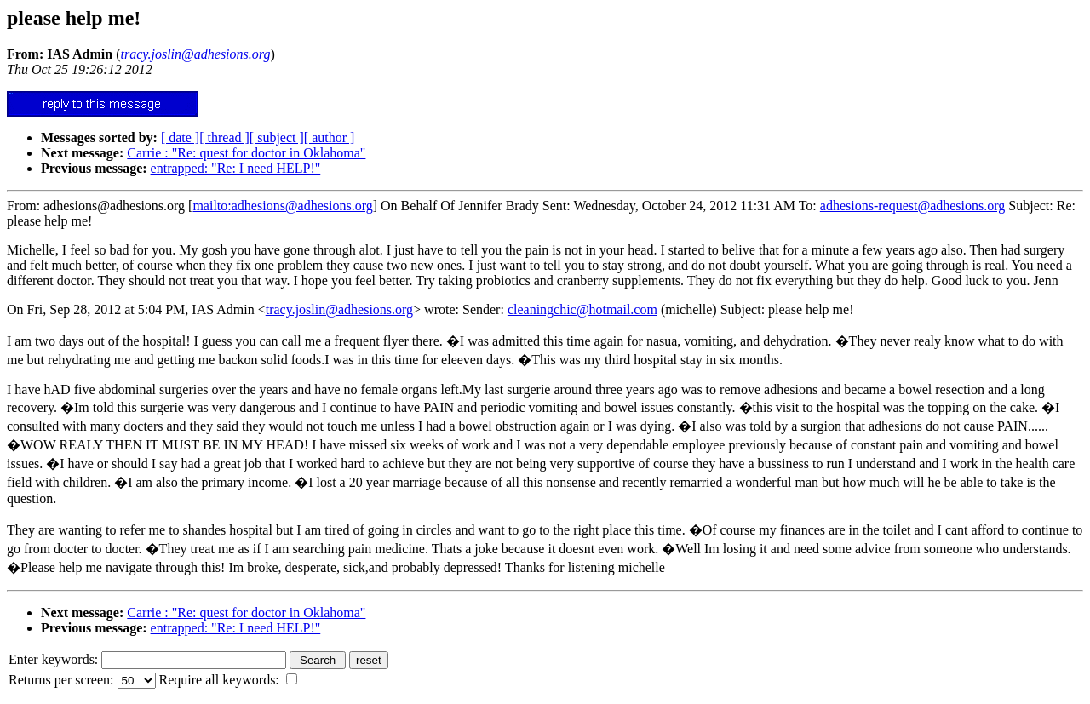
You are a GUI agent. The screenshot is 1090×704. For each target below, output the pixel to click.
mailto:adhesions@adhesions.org (282, 205)
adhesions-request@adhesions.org (913, 205)
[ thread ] (224, 137)
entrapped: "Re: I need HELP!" (236, 168)
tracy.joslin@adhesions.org (339, 309)
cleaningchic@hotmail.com (582, 309)
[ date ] (180, 137)
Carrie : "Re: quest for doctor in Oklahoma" (246, 153)
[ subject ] (277, 137)
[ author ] (329, 137)
